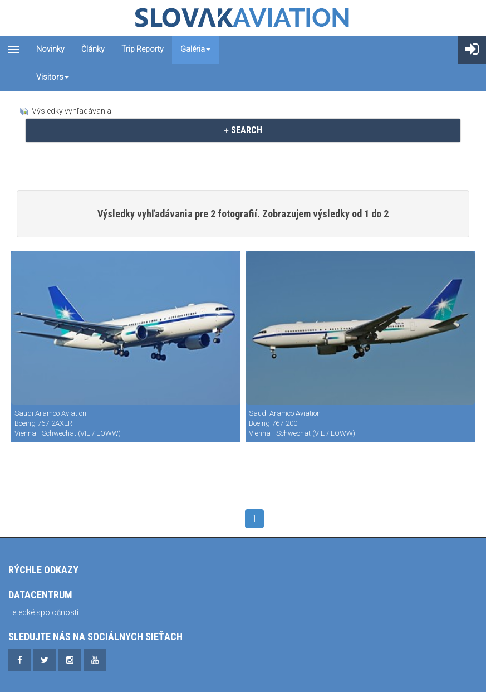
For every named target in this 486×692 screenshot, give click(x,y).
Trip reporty (142, 49)
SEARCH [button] (243, 130)
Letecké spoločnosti (43, 612)
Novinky (50, 49)
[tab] (243, 130)
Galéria (195, 49)
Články (93, 49)
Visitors (52, 76)
